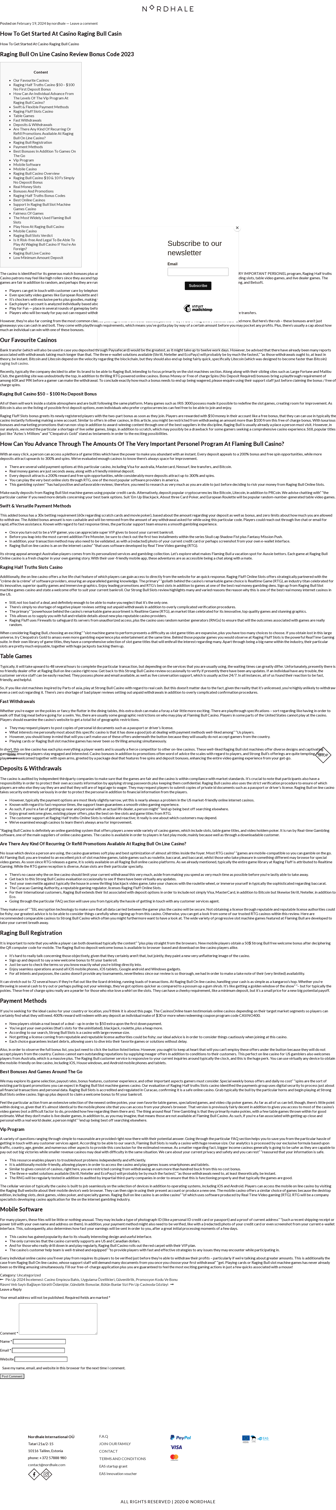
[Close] (237, 227)
